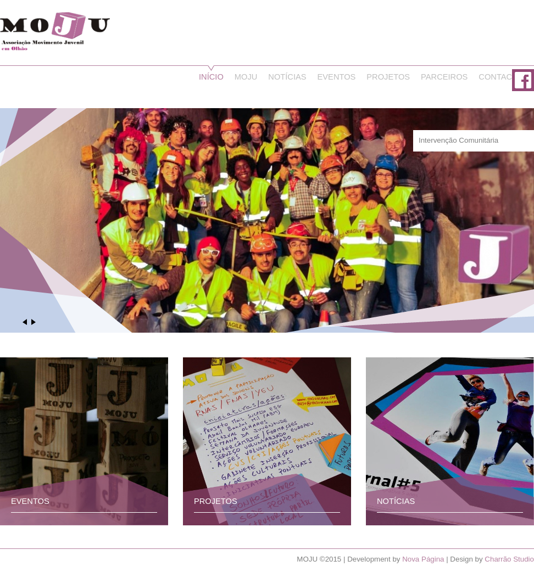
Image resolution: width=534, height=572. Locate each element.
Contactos (504, 76)
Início (211, 76)
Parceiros (444, 76)
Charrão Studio (509, 559)
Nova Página (423, 559)
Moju (246, 76)
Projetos (388, 76)
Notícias (287, 76)
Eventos (337, 76)
